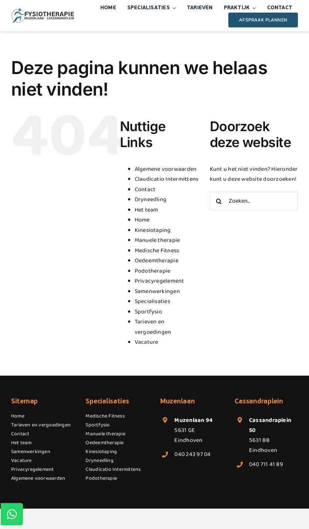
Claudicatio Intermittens (167, 179)
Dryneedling (151, 199)
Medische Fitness (157, 250)
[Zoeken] (219, 201)
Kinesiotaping (153, 230)
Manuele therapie (157, 240)
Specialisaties (152, 301)
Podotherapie (153, 271)
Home (142, 219)
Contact (145, 189)
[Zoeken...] (254, 201)
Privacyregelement (159, 281)
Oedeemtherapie (156, 260)
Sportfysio (148, 311)
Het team (146, 209)
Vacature (146, 342)
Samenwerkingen (157, 291)
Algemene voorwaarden (166, 169)
